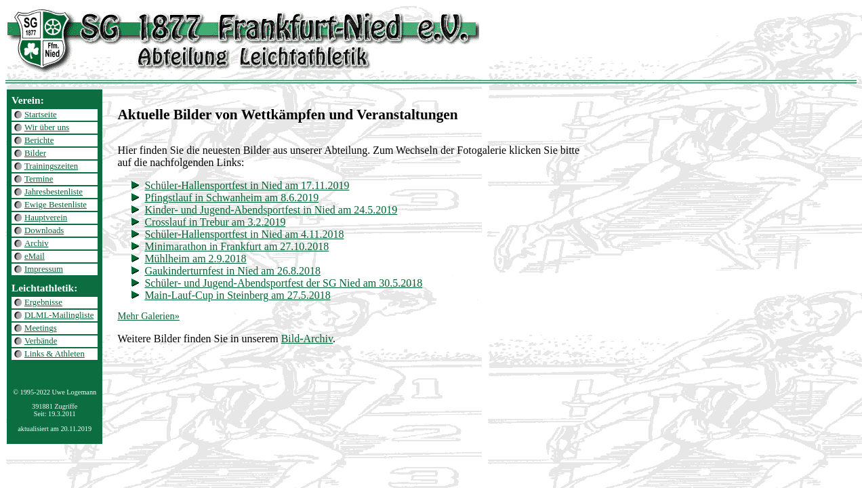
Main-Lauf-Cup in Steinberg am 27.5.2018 (237, 295)
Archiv (36, 243)
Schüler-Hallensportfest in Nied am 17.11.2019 (246, 185)
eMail (34, 256)
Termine (38, 179)
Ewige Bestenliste (55, 204)
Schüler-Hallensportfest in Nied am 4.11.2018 (244, 234)
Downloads (44, 230)
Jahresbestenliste (53, 192)
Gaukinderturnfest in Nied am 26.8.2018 (232, 271)
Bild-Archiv (307, 338)
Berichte (39, 140)
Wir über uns (46, 127)
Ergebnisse (43, 302)
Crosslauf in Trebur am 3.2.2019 (214, 222)
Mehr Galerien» (148, 315)
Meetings (40, 328)
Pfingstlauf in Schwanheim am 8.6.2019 (231, 197)
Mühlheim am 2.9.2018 (195, 258)
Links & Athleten (54, 354)
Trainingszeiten (51, 166)
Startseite (40, 114)
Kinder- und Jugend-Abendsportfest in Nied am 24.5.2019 (270, 210)
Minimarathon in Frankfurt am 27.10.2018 (236, 246)
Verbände (40, 341)
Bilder (35, 153)
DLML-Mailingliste (59, 315)
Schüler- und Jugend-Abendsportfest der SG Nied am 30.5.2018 (283, 283)
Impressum (43, 269)
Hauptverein (45, 217)
